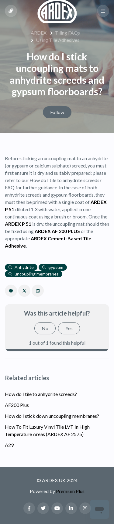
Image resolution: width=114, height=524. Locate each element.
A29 (9, 445)
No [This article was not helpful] (45, 328)
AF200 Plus (17, 405)
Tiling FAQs (67, 32)
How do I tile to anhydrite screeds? (41, 394)
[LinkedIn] (38, 291)
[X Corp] (24, 291)
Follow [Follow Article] (57, 112)
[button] (103, 11)
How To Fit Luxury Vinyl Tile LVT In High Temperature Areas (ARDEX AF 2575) (47, 430)
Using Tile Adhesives (57, 40)
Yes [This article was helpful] (69, 328)
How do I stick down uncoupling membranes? (52, 416)
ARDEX (39, 32)
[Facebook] (11, 291)
